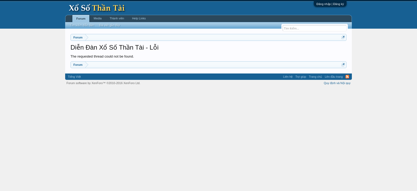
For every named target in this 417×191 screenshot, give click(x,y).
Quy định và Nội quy (337, 83)
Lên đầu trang (334, 76)
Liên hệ (288, 76)
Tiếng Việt (74, 76)
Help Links (139, 18)
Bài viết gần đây (109, 25)
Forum (80, 18)
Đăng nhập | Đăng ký (330, 4)
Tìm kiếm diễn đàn (82, 25)
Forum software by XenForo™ (103, 83)
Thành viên (117, 18)
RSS (347, 77)
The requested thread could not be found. (102, 56)
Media (98, 18)
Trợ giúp (300, 76)
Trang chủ (315, 76)
